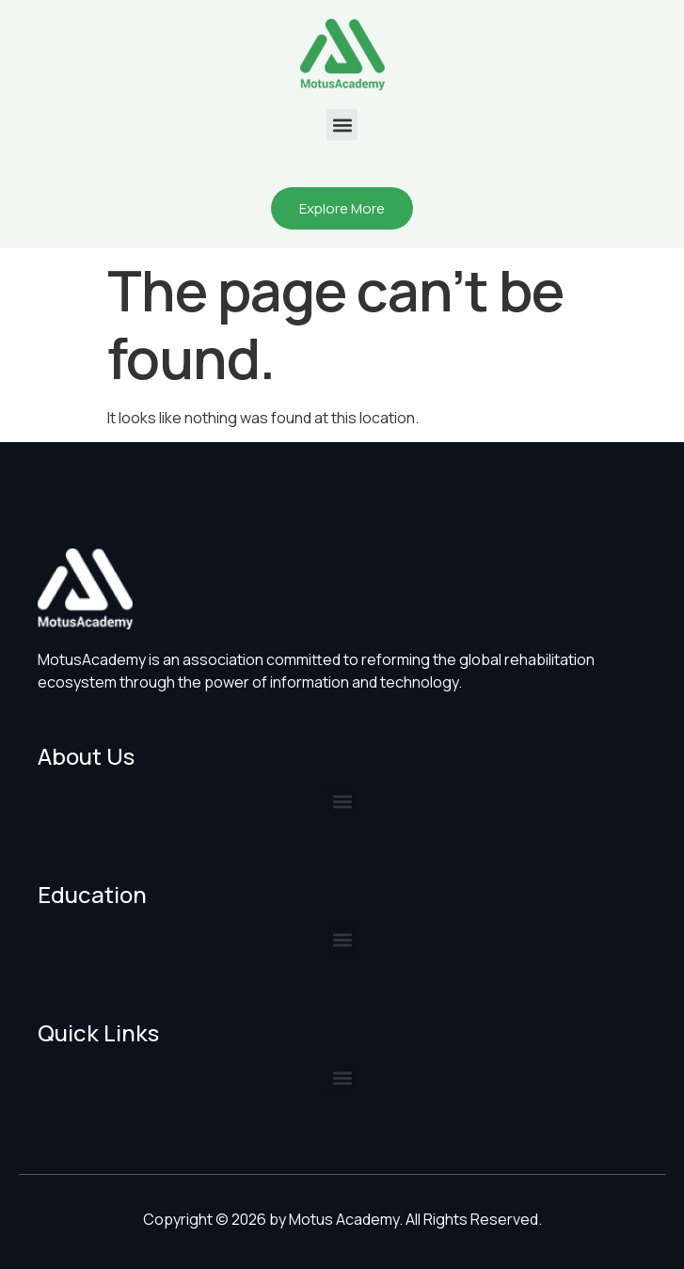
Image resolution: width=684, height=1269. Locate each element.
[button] (342, 124)
